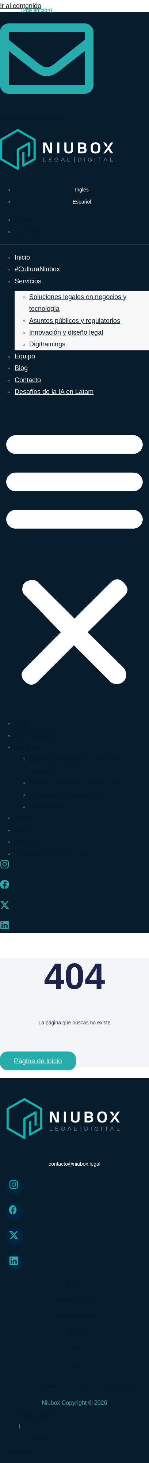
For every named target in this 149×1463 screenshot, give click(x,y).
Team (74, 1332)
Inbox (74, 1365)
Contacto (28, 380)
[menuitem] (81, 190)
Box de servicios (74, 1316)
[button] (74, 557)
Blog (21, 368)
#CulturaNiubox (37, 269)
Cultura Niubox (74, 1299)
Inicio (22, 257)
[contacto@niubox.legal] (46, 102)
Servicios (28, 281)
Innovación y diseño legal (66, 332)
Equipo (25, 356)
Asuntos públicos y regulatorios (74, 320)
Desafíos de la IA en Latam (54, 391)
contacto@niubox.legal (33, 118)
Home (75, 1283)
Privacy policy (37, 1415)
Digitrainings (47, 344)
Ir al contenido (20, 6)
